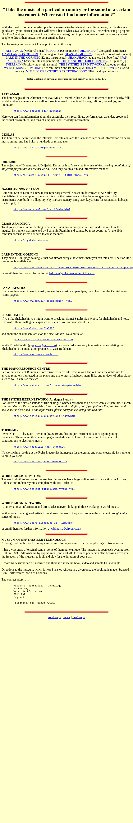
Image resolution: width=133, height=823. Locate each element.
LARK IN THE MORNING (23, 57)
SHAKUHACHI (78, 57)
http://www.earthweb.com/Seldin (35, 360)
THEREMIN (14, 64)
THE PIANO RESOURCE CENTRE (84, 61)
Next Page (54, 630)
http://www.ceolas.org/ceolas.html (38, 148)
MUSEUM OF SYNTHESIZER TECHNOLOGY (56, 71)
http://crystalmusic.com (30, 243)
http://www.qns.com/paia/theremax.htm (40, 469)
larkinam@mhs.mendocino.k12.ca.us (71, 276)
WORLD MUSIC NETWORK (100, 68)
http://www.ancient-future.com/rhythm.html (44, 497)
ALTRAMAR (14, 50)
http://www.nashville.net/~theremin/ (39, 454)
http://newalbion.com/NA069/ (33, 332)
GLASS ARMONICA (78, 54)
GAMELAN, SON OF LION (20, 54)
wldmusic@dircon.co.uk (66, 537)
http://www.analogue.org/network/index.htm (44, 422)
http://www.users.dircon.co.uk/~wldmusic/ (43, 532)
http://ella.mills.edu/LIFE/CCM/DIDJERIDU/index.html (51, 176)
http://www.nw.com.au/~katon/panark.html (42, 304)
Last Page (78, 630)
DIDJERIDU (88, 50)
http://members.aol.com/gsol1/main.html (41, 211)
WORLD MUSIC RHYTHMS (23, 68)
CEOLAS (53, 50)
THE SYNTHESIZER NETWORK (81, 64)
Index (66, 630)
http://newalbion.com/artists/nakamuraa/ (44, 344)
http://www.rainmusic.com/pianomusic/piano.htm (47, 391)
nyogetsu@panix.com (42, 350)
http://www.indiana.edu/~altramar (37, 111)
